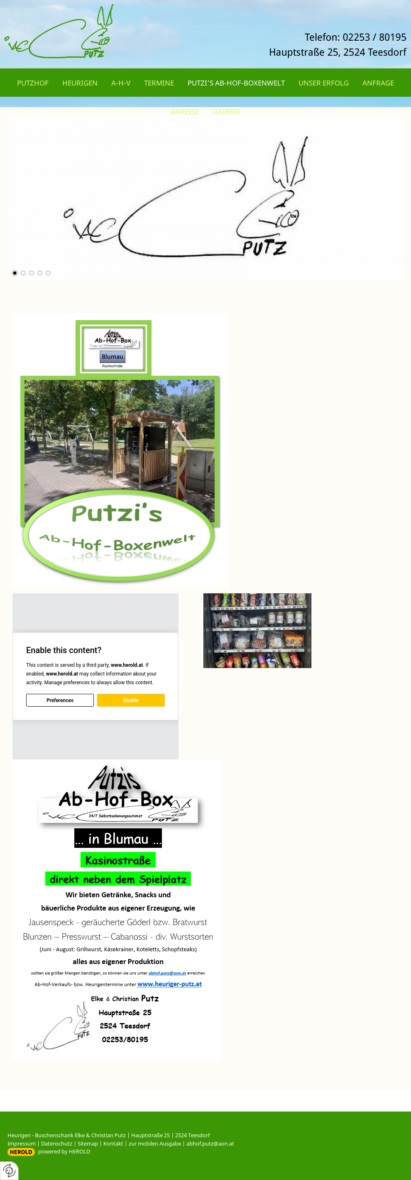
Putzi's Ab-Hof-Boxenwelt (236, 83)
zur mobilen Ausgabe (155, 1143)
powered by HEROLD (64, 1151)
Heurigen (80, 83)
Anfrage (378, 83)
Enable (130, 700)
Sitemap (88, 1143)
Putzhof (33, 83)
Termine (159, 83)
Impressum (21, 1143)
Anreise (185, 111)
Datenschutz (56, 1143)
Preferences (59, 700)
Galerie (226, 111)
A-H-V (120, 83)
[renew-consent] (9, 1170)
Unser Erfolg (323, 83)
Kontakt (113, 1143)
